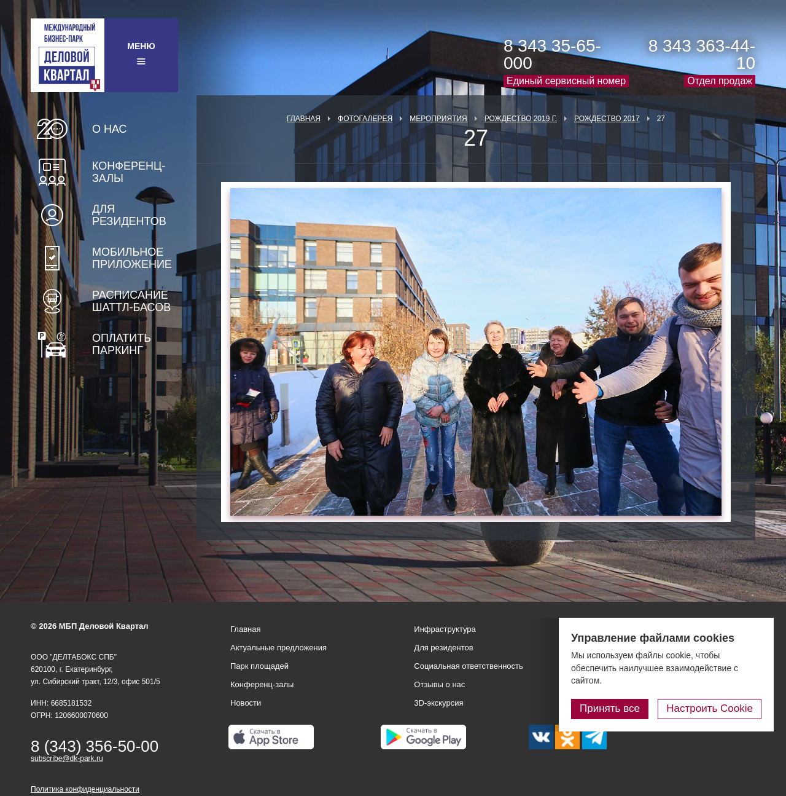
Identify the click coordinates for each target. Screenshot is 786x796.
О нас (109, 129)
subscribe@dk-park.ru (67, 758)
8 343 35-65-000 (552, 54)
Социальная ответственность (468, 666)
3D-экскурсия (438, 702)
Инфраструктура (444, 629)
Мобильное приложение (132, 258)
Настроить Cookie (709, 708)
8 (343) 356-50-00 (94, 746)
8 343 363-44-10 (701, 54)
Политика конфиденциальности (85, 789)
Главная (304, 118)
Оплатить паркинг (121, 344)
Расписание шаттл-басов (131, 301)
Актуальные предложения (278, 647)
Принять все (610, 708)
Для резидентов (129, 215)
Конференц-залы (128, 172)
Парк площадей (259, 666)
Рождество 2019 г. (520, 118)
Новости (245, 702)
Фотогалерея (365, 118)
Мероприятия (438, 118)
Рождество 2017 (607, 118)
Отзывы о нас (439, 684)
